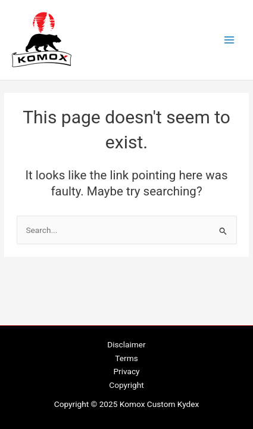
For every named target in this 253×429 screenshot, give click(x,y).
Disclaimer (126, 344)
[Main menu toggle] (229, 40)
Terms (126, 358)
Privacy (126, 371)
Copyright (126, 385)
